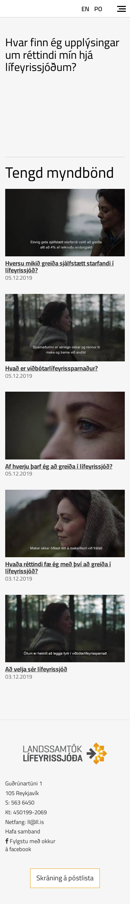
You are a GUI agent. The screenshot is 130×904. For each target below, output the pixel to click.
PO (98, 9)
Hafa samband (22, 831)
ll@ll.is (35, 821)
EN (85, 9)
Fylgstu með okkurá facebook (30, 845)
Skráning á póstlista (65, 877)
